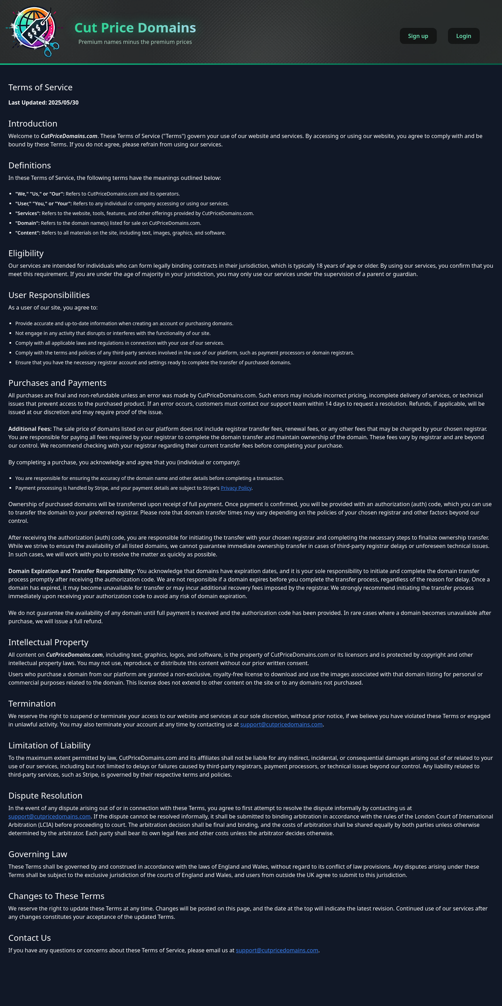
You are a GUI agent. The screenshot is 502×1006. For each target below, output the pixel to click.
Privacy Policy (236, 488)
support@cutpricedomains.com (281, 724)
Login (463, 36)
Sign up (418, 36)
